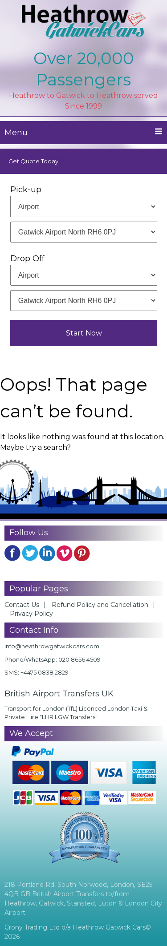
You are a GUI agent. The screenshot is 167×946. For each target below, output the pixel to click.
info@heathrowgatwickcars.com (51, 646)
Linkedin (47, 553)
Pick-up (25, 189)
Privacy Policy (31, 614)
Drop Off (27, 258)
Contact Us (21, 605)
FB (12, 553)
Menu (83, 132)
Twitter (30, 553)
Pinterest (82, 553)
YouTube (65, 553)
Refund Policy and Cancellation (100, 605)
